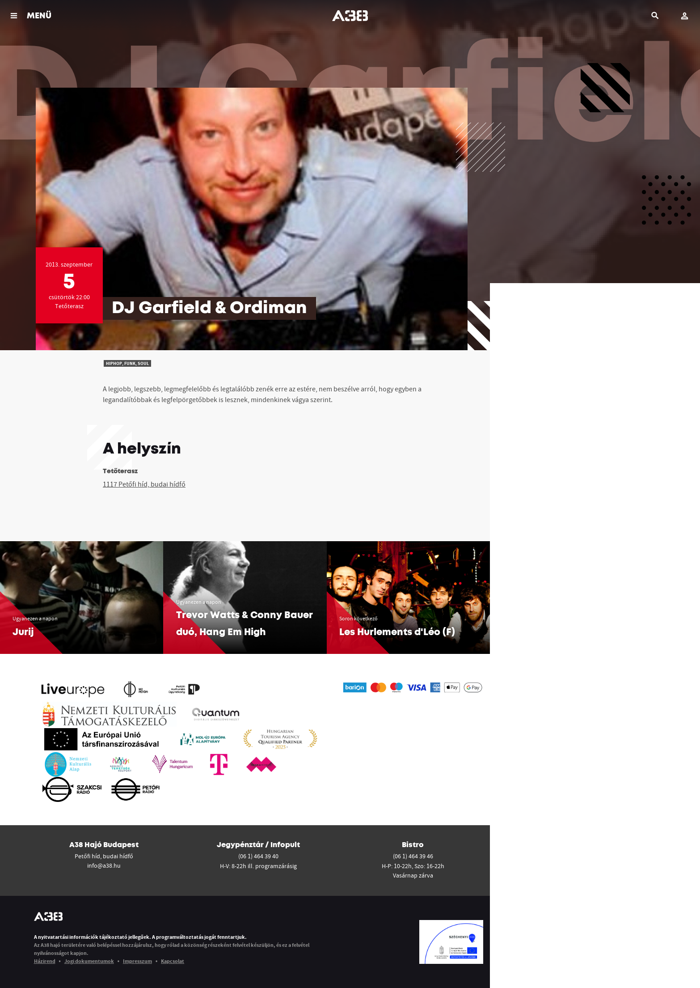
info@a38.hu (104, 865)
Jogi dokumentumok (89, 961)
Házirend (44, 961)
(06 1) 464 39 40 (258, 856)
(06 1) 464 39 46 (413, 856)
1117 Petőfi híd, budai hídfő (144, 483)
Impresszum (137, 961)
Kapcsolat (172, 961)
